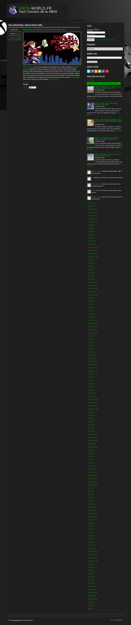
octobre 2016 (92, 558)
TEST (30, 21)
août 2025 (91, 222)
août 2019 (91, 450)
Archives (116, 83)
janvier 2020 (91, 434)
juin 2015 (91, 608)
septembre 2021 (93, 371)
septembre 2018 (93, 485)
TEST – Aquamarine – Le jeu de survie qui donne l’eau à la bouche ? (108, 87)
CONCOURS (54, 21)
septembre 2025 (93, 219)
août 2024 (91, 260)
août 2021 (91, 374)
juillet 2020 (91, 415)
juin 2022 (91, 342)
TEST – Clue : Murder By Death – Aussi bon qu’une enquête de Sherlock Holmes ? (109, 121)
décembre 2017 (92, 513)
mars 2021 (91, 390)
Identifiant (90, 31)
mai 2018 (91, 497)
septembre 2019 (93, 447)
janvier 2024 (91, 282)
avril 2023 (91, 310)
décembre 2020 (92, 399)
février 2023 (91, 317)
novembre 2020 (92, 402)
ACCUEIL (10, 21)
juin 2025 (91, 228)
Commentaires (106, 83)
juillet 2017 (91, 529)
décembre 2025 (92, 209)
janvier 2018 (91, 510)
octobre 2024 (92, 253)
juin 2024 (91, 266)
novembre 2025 (92, 212)
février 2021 (91, 393)
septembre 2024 (93, 257)
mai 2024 (91, 269)
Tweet (25, 87)
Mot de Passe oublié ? (101, 40)
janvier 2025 (91, 244)
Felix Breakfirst (97, 184)
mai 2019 (91, 459)
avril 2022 (91, 348)
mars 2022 (91, 352)
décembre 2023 (92, 285)
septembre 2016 (93, 561)
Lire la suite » (91, 98)
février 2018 (91, 507)
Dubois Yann (96, 197)
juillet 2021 (91, 377)
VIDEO (46, 21)
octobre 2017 (92, 520)
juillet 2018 (91, 491)
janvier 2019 (91, 472)
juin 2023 (91, 304)
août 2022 (91, 336)
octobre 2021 (92, 368)
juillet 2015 (91, 605)
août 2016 (91, 564)
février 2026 (91, 203)
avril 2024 (91, 272)
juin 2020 (91, 418)
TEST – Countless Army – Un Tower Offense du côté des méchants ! (107, 138)
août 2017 (91, 526)
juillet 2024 (91, 263)
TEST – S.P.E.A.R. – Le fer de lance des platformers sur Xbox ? (108, 155)
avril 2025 (91, 234)
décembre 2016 (92, 551)
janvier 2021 (91, 396)
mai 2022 (91, 345)
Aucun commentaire (15, 38)
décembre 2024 (92, 247)
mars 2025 (91, 238)
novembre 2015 (92, 592)
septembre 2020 (93, 409)
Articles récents (93, 83)
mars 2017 (91, 542)
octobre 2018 (92, 482)
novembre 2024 (92, 250)
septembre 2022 (93, 333)
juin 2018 (91, 494)
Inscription (112, 40)
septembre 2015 (93, 599)
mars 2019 (91, 466)
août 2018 (91, 488)
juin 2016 (91, 570)
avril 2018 (91, 501)
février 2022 (91, 355)
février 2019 (91, 469)
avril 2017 (91, 539)
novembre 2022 (92, 326)
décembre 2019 (92, 437)
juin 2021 (91, 380)
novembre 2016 (92, 554)
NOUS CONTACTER (64, 21)
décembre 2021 (92, 361)
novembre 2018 (92, 478)
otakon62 (18, 33)
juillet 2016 (91, 567)
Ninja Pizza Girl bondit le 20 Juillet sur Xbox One (44, 30)
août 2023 (91, 298)
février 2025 (91, 241)
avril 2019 (91, 463)
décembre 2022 (92, 323)
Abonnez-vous (92, 62)
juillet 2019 (91, 453)
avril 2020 (91, 425)
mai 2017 (91, 535)
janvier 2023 (91, 320)
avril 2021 (91, 387)
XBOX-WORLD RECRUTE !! (79, 21)
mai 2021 (91, 383)
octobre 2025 (92, 215)
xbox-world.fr (16, 620)
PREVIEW (23, 21)
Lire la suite (55, 79)
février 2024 (91, 279)
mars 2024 (91, 276)
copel (94, 190)
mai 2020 (91, 421)
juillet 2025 (91, 225)
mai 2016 (91, 573)
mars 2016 (91, 580)
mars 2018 (91, 504)
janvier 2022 (91, 358)
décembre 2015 (92, 589)
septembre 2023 (93, 295)
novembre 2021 (92, 364)
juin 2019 (91, 456)
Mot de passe (91, 34)
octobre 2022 (92, 329)
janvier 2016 (91, 586)
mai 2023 (91, 307)
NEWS (16, 21)
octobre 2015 (92, 596)
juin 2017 (91, 532)
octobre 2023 (92, 291)
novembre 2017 (92, 516)
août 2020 (91, 412)
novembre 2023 (92, 288)
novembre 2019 (92, 440)
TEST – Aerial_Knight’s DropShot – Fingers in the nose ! (107, 103)
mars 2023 (91, 314)
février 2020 (91, 431)
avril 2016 (91, 577)
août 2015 (91, 602)
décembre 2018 (92, 475)
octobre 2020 (92, 406)
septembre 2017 (93, 523)
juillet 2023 (91, 301)
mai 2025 (91, 231)
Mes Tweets (90, 80)
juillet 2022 (91, 339)
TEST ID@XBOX (38, 21)
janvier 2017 (91, 548)
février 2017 (91, 545)
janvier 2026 (91, 206)
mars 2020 (91, 428)
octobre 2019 (92, 444)
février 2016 (91, 583)
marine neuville (97, 171)
